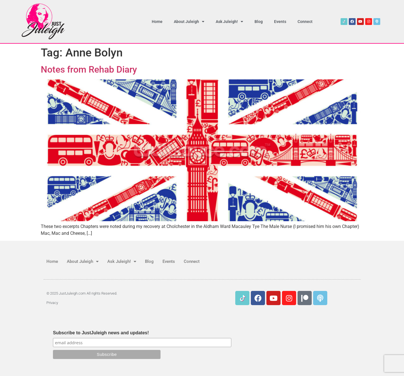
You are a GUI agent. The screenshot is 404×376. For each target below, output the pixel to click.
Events (280, 21)
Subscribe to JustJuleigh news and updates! (101, 333)
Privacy (52, 303)
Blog (259, 21)
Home (157, 21)
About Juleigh (189, 21)
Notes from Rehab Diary (89, 69)
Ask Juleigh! (229, 21)
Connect (305, 21)
